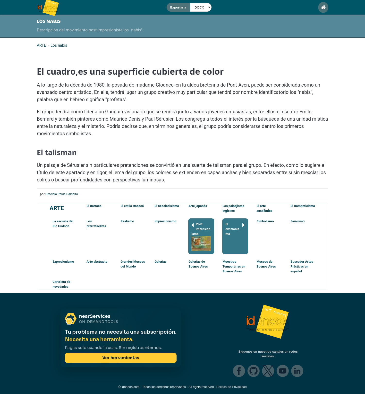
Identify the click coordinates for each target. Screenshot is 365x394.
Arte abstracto (96, 261)
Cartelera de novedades (61, 284)
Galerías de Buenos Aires (198, 264)
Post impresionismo (201, 236)
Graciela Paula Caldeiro (61, 194)
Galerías (160, 261)
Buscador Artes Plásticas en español (301, 266)
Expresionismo (63, 261)
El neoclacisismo (166, 206)
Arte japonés (197, 206)
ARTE (57, 208)
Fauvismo (297, 221)
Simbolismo (265, 221)
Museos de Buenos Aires (266, 264)
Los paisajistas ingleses (233, 208)
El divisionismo (235, 229)
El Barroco (94, 206)
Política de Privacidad (231, 387)
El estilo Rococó (132, 206)
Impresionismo (165, 221)
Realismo (127, 221)
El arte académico (264, 208)
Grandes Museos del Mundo (132, 264)
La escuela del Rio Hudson (62, 223)
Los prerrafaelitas (96, 223)
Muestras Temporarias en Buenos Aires (233, 266)
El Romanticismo (302, 206)
